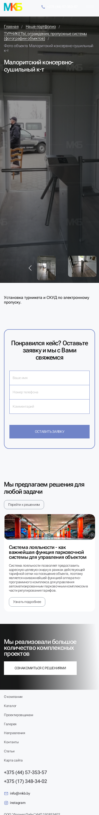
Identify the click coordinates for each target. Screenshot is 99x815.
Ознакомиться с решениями (40, 668)
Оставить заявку (49, 432)
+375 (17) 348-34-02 (25, 781)
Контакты (11, 742)
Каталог (10, 706)
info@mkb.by (17, 793)
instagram (14, 803)
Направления (14, 733)
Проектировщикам (18, 715)
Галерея (10, 724)
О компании (13, 697)
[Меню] (90, 7)
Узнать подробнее (27, 602)
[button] (30, 268)
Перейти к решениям (24, 505)
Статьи (9, 751)
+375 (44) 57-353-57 (59, 7)
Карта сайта (13, 760)
